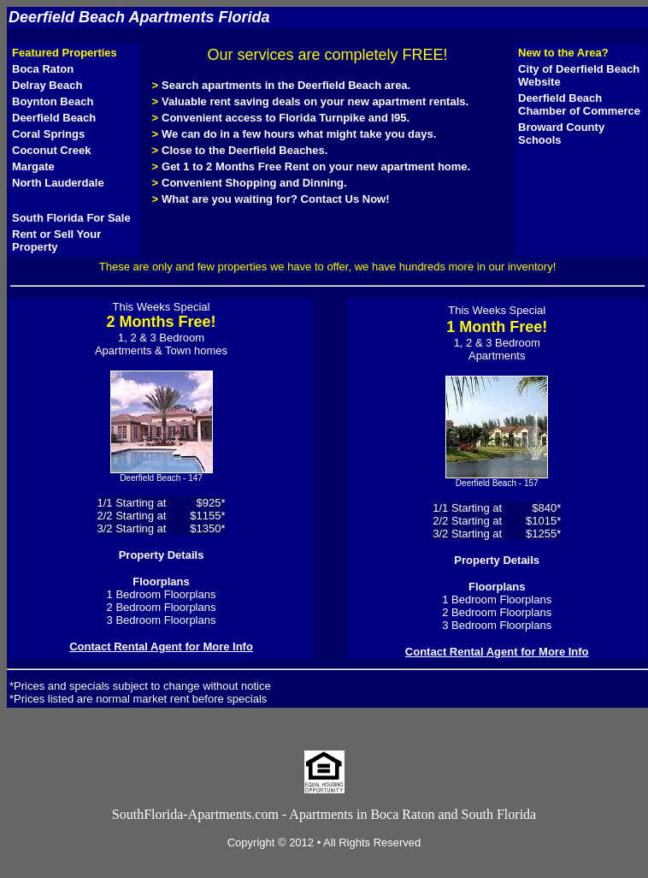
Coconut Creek (51, 150)
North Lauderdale (58, 182)
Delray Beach (47, 85)
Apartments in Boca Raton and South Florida (412, 814)
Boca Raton (43, 68)
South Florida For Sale (71, 217)
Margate (33, 166)
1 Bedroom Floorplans (161, 594)
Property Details (161, 555)
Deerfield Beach (54, 117)
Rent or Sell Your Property (56, 240)
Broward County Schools (561, 133)
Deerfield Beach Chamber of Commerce (579, 104)
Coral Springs (48, 134)
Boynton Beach (52, 101)
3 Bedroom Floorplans (161, 620)
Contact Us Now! (345, 199)
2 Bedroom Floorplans (161, 607)
